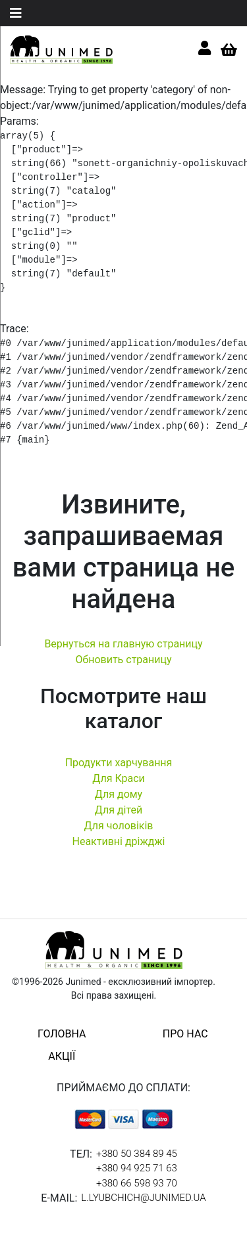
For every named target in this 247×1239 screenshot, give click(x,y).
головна (62, 1034)
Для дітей (119, 810)
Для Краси (118, 778)
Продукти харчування (119, 762)
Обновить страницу (123, 659)
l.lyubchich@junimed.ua (143, 1198)
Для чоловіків (118, 825)
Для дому (118, 794)
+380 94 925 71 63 (136, 1168)
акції (61, 1056)
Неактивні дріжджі (118, 841)
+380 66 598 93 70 (136, 1183)
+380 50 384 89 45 (136, 1154)
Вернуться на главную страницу (123, 644)
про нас (185, 1034)
